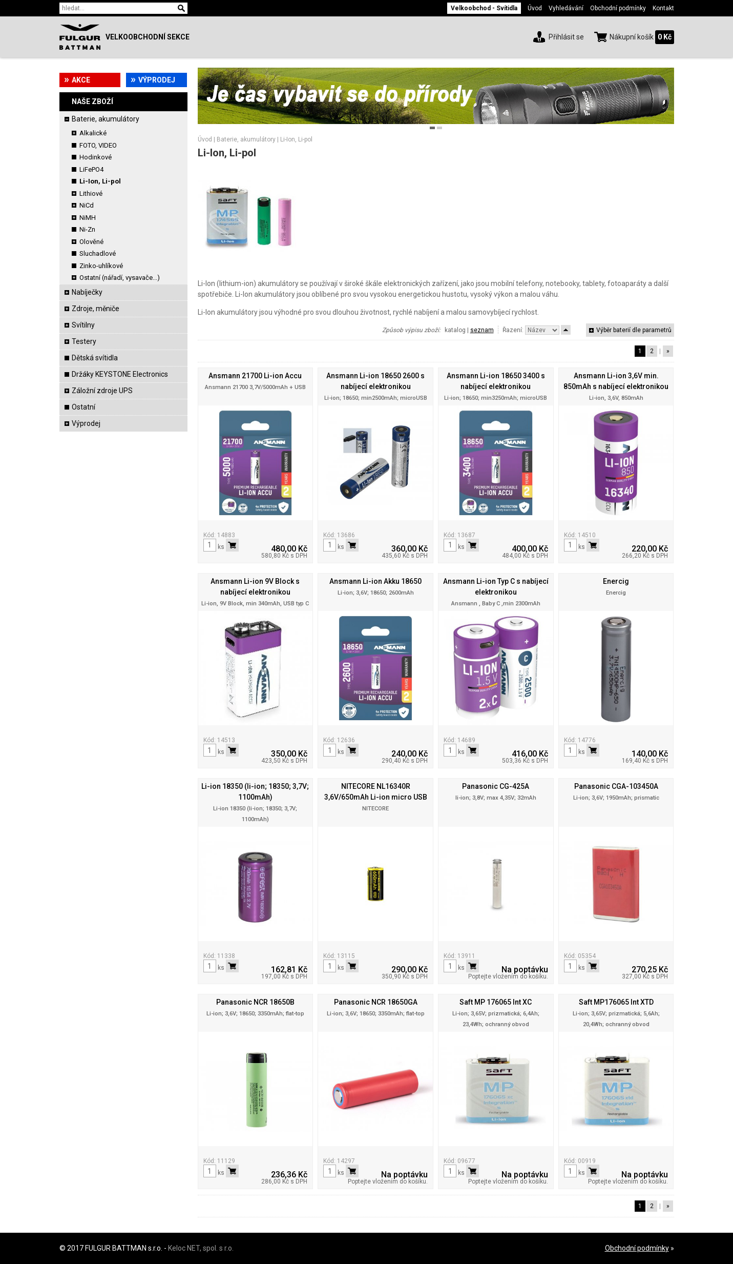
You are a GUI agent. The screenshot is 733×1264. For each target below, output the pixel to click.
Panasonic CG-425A (495, 786)
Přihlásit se (566, 37)
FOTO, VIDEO (98, 145)
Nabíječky (87, 292)
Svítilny (83, 325)
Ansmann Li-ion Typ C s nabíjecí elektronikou (496, 586)
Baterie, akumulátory (105, 119)
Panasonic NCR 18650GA (375, 1002)
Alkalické (93, 133)
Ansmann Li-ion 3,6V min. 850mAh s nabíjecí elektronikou (615, 381)
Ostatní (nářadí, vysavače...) (119, 277)
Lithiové (90, 193)
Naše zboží (92, 101)
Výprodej (156, 80)
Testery (84, 341)
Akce (81, 80)
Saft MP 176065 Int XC (495, 1002)
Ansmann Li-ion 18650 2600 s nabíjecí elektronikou (375, 381)
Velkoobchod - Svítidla (484, 8)
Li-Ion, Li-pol (100, 181)
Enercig (616, 581)
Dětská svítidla (95, 358)
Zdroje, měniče (95, 308)
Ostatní (83, 407)
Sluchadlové (97, 253)
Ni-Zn (87, 229)
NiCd (86, 205)
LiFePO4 (91, 169)
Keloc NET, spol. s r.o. (201, 1248)
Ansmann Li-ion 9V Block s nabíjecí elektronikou (255, 586)
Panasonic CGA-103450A (616, 786)
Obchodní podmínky (618, 8)
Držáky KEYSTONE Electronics (120, 374)
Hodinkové (95, 157)
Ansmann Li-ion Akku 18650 (375, 581)
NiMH (87, 217)
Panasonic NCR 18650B (255, 1002)
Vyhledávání (566, 8)
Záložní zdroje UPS (102, 390)
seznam (482, 330)
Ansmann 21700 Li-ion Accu (255, 376)
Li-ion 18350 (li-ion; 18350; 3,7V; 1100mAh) (255, 791)
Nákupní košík (632, 37)
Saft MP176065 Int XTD (616, 1002)
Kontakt (663, 8)
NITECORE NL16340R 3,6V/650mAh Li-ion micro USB (375, 791)
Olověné (91, 242)
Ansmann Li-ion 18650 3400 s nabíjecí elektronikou (496, 381)
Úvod (535, 8)
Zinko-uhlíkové (101, 266)
